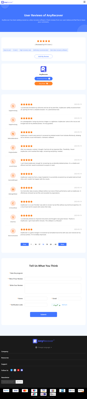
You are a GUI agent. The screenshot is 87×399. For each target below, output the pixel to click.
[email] (8, 382)
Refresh (64, 305)
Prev (24, 244)
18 (43, 244)
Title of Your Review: (15, 279)
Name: (20, 298)
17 (39, 244)
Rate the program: (16, 273)
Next (62, 244)
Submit (43, 314)
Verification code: (16, 305)
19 (47, 244)
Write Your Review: (16, 285)
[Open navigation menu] (84, 2)
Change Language (43, 347)
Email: (54, 298)
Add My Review (43, 56)
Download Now (43, 79)
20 (51, 244)
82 (55, 244)
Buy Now (43, 84)
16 (35, 244)
